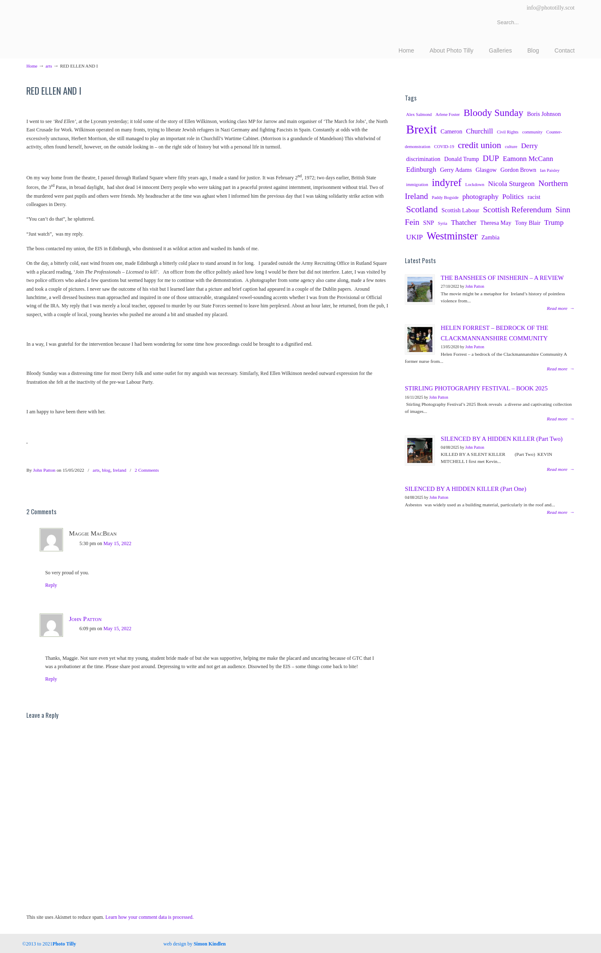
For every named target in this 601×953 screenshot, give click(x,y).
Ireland (119, 470)
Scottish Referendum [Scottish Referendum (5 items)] (517, 209)
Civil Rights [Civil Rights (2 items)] (507, 132)
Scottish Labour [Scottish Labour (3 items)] (460, 210)
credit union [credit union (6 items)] (479, 145)
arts (48, 65)
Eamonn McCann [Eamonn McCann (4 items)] (528, 159)
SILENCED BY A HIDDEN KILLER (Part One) (465, 488)
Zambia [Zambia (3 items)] (490, 237)
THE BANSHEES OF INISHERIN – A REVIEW (502, 277)
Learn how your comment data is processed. (150, 917)
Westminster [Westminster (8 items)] (452, 235)
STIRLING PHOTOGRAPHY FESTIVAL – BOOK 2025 (476, 388)
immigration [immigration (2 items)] (417, 184)
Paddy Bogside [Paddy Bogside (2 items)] (445, 197)
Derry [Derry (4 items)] (529, 146)
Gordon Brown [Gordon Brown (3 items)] (518, 169)
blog (106, 470)
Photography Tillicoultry (100, 25)
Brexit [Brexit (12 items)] (421, 129)
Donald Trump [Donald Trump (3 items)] (461, 159)
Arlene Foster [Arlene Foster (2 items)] (447, 114)
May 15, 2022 (117, 543)
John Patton (44, 470)
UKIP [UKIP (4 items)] (414, 237)
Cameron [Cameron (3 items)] (451, 131)
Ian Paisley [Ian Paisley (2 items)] (550, 170)
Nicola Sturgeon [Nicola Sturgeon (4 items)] (511, 184)
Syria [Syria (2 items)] (442, 223)
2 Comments (147, 470)
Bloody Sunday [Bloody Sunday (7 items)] (493, 112)
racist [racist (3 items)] (534, 197)
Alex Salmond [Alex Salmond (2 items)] (419, 114)
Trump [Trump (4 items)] (553, 222)
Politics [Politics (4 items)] (513, 197)
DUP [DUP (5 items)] (491, 158)
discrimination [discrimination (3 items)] (423, 159)
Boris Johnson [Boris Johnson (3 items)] (544, 114)
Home (31, 65)
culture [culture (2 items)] (511, 146)
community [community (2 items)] (532, 132)
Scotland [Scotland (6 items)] (422, 209)
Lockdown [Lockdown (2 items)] (475, 184)
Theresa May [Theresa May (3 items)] (495, 222)
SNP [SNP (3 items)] (428, 222)
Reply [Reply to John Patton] (51, 679)
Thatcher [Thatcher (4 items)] (463, 222)
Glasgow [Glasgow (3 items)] (486, 169)
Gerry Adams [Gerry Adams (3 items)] (456, 169)
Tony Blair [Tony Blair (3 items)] (527, 222)
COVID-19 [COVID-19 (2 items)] (444, 146)
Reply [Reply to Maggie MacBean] (51, 585)
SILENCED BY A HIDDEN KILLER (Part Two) (502, 438)
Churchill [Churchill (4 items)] (479, 131)
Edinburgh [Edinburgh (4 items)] (421, 170)
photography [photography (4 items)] (480, 197)
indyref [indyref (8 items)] (447, 182)
